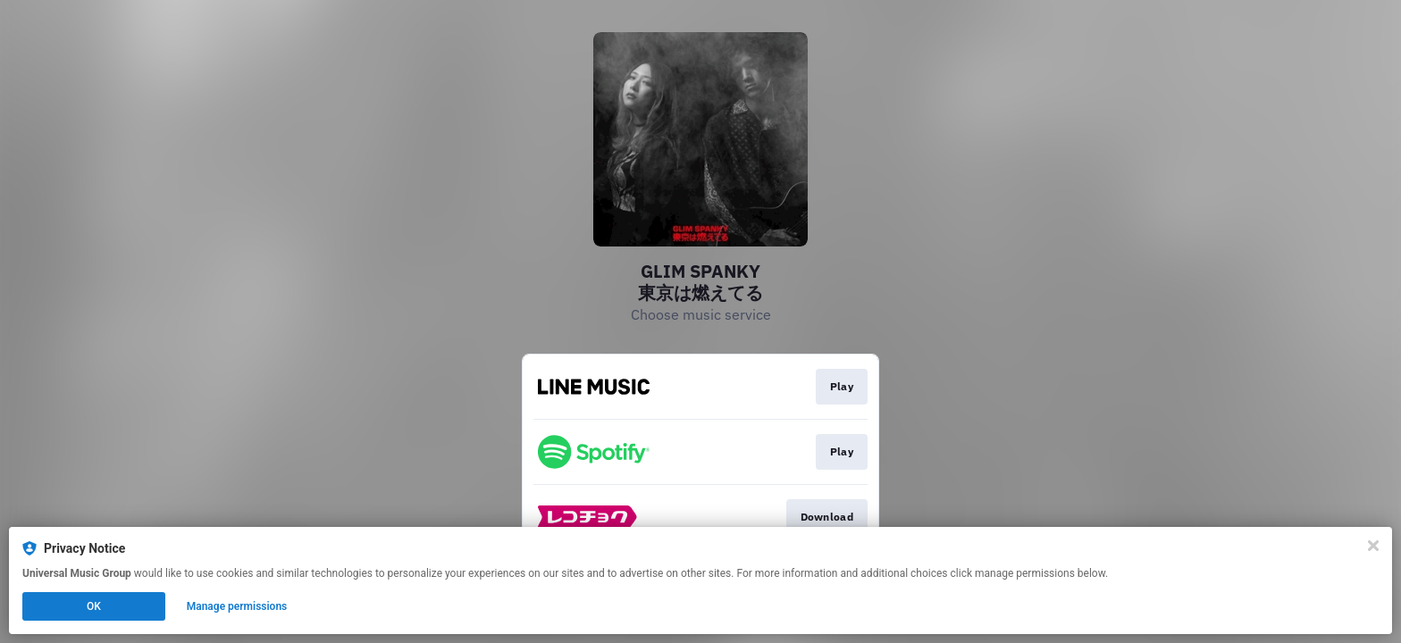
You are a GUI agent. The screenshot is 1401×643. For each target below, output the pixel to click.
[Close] (1373, 545)
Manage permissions (237, 606)
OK (94, 606)
